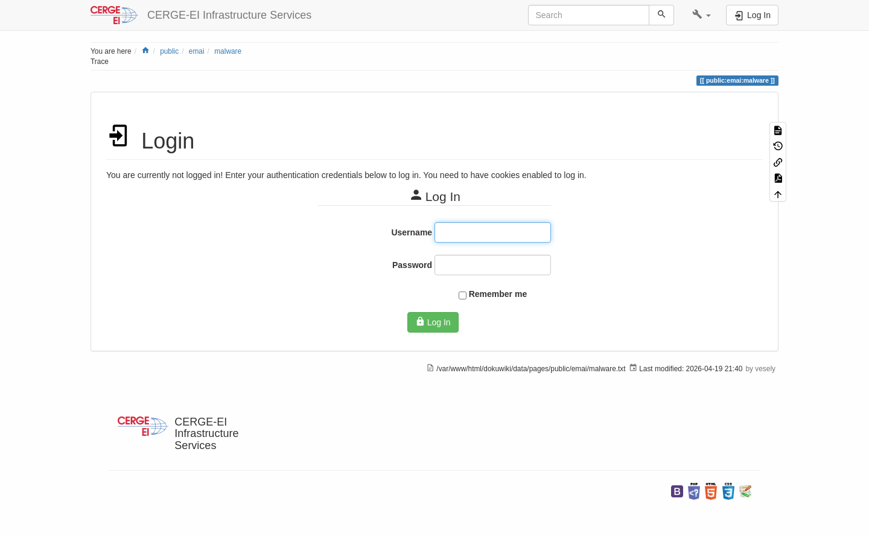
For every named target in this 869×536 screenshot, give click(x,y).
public (169, 51)
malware (227, 51)
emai (197, 51)
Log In (432, 321)
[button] (701, 15)
